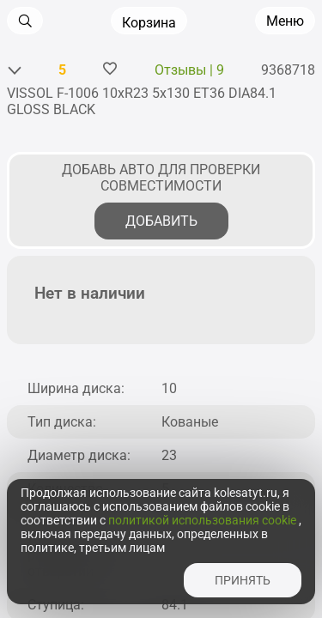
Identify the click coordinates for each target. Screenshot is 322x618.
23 (169, 455)
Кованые (189, 422)
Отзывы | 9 (189, 70)
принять (242, 580)
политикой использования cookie (203, 520)
